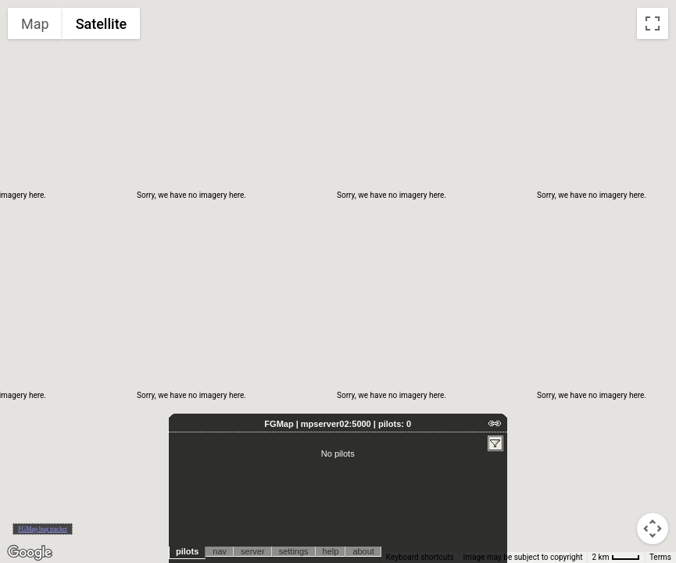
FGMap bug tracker (42, 529)
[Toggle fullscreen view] (652, 23)
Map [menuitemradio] (35, 24)
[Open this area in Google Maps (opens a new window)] (29, 553)
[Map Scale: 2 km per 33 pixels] (615, 557)
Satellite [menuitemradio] (101, 24)
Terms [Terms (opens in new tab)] (660, 557)
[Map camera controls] (652, 528)
